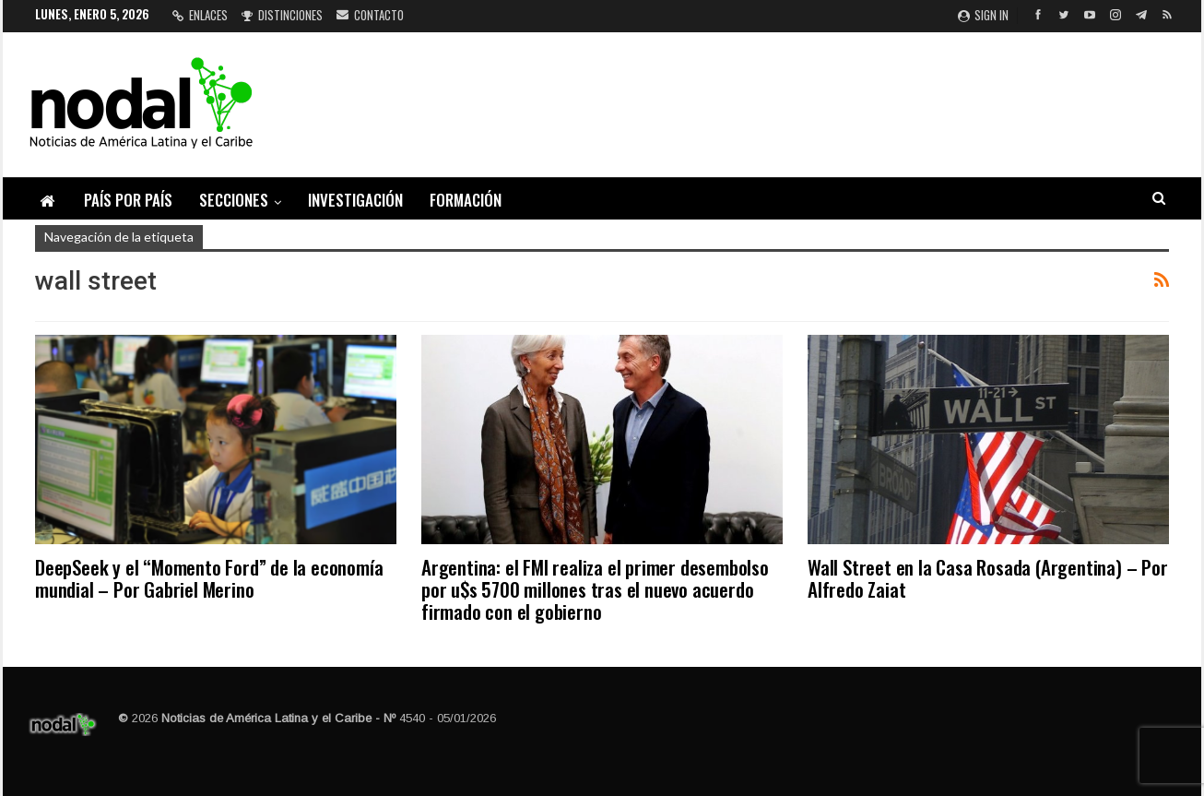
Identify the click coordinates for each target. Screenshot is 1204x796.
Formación (466, 199)
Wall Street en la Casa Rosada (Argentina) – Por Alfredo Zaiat (988, 577)
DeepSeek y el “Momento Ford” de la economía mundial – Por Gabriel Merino (209, 577)
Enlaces (200, 15)
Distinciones (282, 15)
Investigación (355, 199)
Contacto (370, 15)
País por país (128, 199)
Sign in (983, 15)
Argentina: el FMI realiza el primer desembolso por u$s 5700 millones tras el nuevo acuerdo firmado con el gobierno (595, 588)
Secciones (233, 199)
